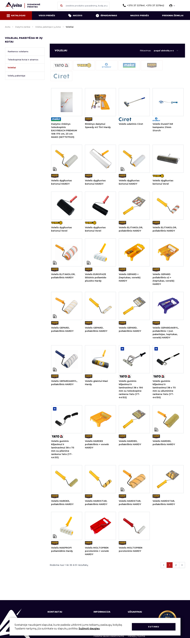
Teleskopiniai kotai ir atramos (23, 59)
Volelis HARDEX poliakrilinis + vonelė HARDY (97, 445)
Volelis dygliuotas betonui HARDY (61, 182)
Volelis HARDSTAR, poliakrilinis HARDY (96, 504)
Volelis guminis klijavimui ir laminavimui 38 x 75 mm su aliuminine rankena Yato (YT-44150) (164, 390)
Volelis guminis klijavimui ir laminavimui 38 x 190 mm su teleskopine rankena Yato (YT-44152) (131, 390)
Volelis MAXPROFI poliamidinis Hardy (62, 551)
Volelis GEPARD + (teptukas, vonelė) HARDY (129, 278)
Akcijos (75, 15)
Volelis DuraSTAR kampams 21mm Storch (163, 127)
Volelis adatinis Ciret (131, 124)
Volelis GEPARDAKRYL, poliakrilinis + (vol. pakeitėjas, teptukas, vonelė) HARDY (166, 333)
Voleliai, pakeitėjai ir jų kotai (48, 27)
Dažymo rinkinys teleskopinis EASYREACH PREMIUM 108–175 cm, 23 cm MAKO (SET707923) (64, 130)
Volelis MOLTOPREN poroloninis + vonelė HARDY (97, 553)
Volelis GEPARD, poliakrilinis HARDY (62, 330)
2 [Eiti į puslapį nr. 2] (176, 567)
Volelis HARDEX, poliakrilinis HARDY (130, 444)
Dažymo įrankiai (22, 27)
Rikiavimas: (145, 50)
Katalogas (16, 15)
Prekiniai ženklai (172, 15)
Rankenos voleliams (18, 51)
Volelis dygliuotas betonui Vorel (163, 182)
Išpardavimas (106, 15)
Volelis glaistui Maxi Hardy (96, 384)
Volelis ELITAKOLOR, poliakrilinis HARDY (131, 230)
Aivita (7, 27)
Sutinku (153, 627)
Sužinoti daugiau (89, 628)
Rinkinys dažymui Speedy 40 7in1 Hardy (98, 126)
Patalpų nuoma (136, 636)
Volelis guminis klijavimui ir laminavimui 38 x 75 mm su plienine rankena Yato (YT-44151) (62, 450)
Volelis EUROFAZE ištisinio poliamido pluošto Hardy (95, 278)
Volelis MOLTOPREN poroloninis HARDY (130, 551)
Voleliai (12, 67)
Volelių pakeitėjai (16, 75)
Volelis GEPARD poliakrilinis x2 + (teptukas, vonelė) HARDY (163, 280)
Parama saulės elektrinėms (109, 636)
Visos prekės (47, 15)
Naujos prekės (139, 15)
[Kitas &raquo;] (182, 567)
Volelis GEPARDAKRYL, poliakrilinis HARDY (64, 384)
